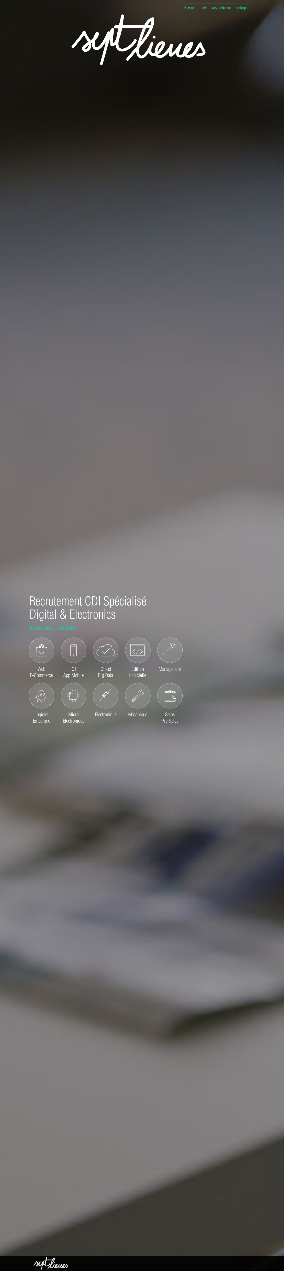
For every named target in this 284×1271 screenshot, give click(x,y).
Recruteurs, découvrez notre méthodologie (216, 8)
